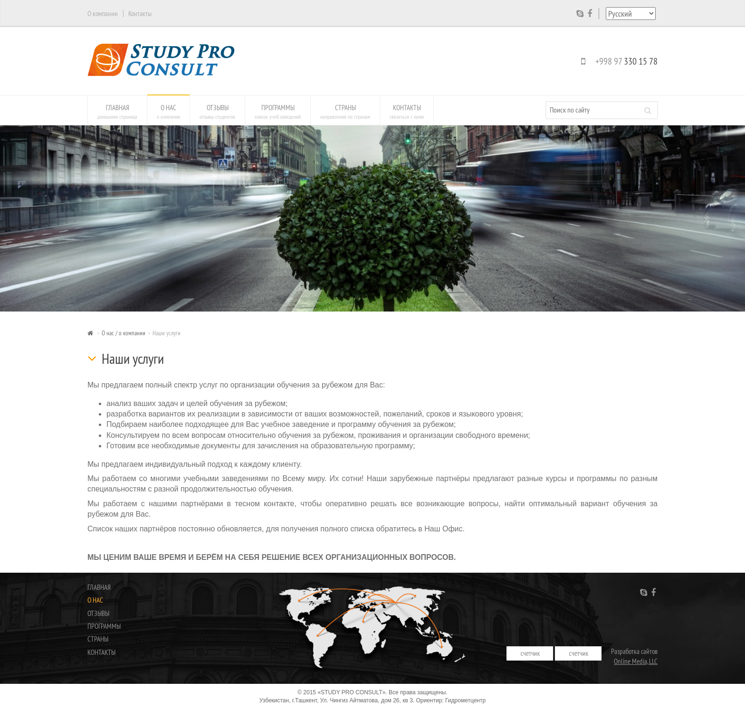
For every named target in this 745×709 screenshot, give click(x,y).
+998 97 (617, 61)
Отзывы (217, 111)
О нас (168, 111)
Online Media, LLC (636, 661)
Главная (117, 111)
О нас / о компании (123, 333)
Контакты (407, 111)
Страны (345, 111)
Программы (278, 111)
